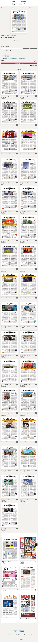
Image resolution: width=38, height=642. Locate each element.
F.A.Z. (22, 589)
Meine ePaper (20, 4)
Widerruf (32, 634)
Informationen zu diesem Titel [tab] (5, 44)
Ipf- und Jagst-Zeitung (6, 96)
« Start (2, 7)
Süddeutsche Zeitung (6, 561)
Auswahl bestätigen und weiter (19, 63)
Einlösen (30, 48)
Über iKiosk (6, 634)
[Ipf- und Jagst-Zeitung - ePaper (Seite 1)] (19, 21)
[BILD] (28, 548)
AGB (16, 634)
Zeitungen (9, 7)
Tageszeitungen (14, 7)
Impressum (19, 637)
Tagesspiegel (5, 589)
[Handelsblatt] (10, 605)
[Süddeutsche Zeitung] (10, 548)
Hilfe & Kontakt (11, 634)
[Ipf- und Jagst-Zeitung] (9, 83)
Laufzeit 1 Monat (5, 56)
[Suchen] (25, 4)
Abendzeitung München (25, 618)
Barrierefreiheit (27, 634)
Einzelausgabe (5, 55)
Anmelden (22, 1)
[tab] (19, 46)
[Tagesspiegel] (10, 576)
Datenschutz (20, 634)
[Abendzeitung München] (28, 606)
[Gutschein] (10, 48)
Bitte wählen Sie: (4, 53)
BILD (22, 561)
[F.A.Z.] (28, 577)
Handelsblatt (5, 617)
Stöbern (14, 4)
